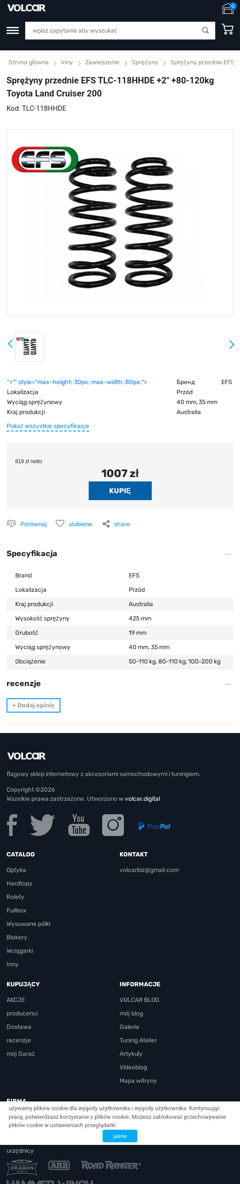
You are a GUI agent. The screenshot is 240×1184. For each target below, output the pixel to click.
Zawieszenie (102, 62)
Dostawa (19, 1027)
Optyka (16, 870)
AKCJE (16, 1000)
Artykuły (131, 1054)
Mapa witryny (138, 1081)
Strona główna (29, 62)
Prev (11, 347)
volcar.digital (142, 799)
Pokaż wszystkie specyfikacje (48, 426)
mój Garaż (21, 1054)
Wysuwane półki (28, 924)
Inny (67, 62)
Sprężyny (145, 62)
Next (231, 348)
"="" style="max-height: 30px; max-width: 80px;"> (77, 382)
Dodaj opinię (33, 705)
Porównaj (33, 524)
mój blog (131, 1013)
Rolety (15, 897)
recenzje (19, 1040)
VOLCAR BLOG (140, 1000)
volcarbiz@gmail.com (149, 870)
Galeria (129, 1027)
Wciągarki (20, 951)
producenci (22, 1013)
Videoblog (133, 1067)
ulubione (80, 524)
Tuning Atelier (138, 1040)
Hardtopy (20, 883)
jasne (120, 1136)
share (122, 524)
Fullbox (17, 910)
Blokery (17, 937)
